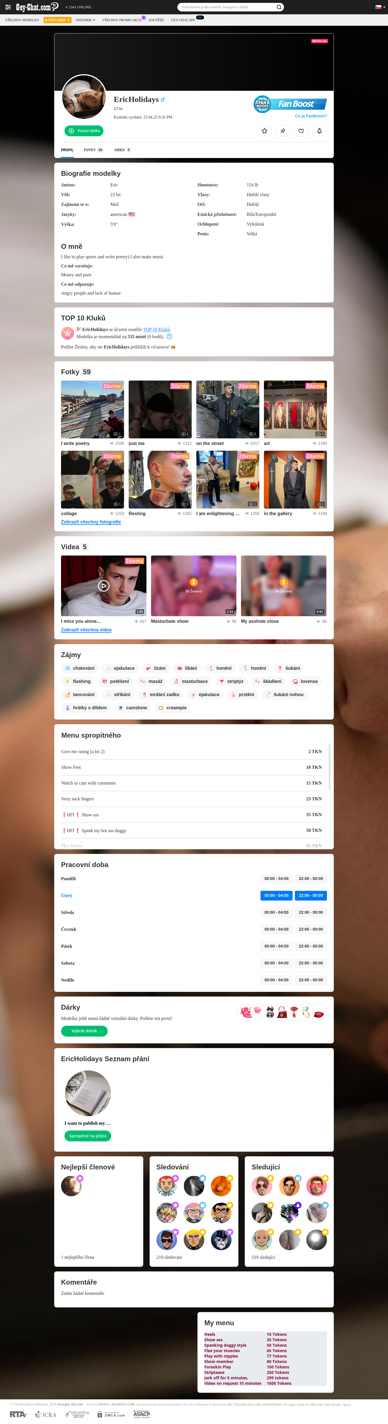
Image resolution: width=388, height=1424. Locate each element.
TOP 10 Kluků (156, 329)
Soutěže (156, 20)
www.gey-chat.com (70, 1404)
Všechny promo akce (123, 19)
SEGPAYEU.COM (122, 1404)
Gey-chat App (184, 19)
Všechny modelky (22, 20)
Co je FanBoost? (311, 116)
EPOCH (103, 1404)
